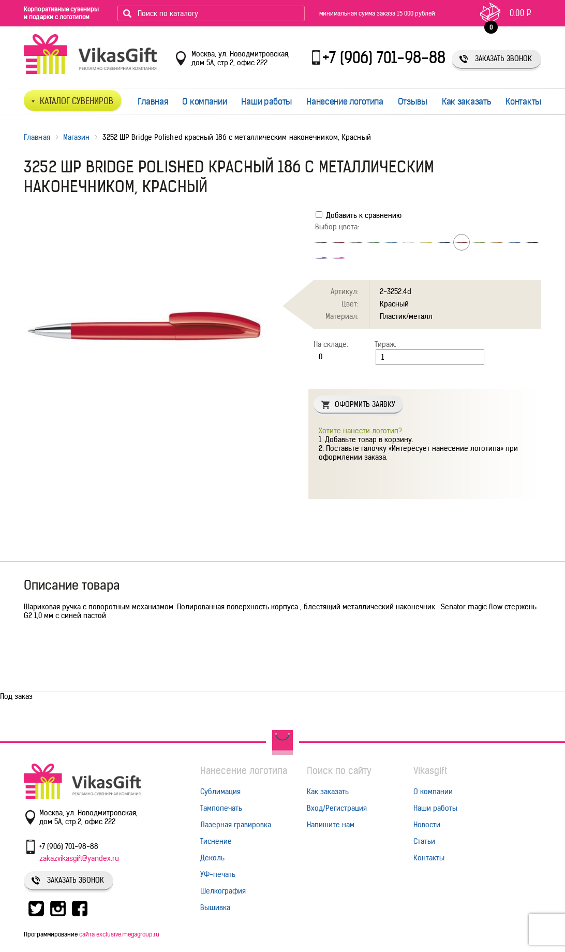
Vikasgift (430, 771)
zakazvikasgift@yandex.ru (79, 858)
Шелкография (223, 891)
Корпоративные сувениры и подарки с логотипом (61, 13)
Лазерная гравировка (235, 824)
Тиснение (216, 841)
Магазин (76, 137)
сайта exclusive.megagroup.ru (119, 934)
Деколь (212, 857)
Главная (153, 101)
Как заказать (466, 101)
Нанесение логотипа (344, 101)
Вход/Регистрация (337, 808)
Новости (426, 824)
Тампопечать (221, 808)
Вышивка (215, 907)
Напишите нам (330, 824)
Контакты (523, 101)
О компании (204, 101)
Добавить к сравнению (359, 215)
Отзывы (412, 101)
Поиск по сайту (339, 771)
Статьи (424, 841)
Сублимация (220, 791)
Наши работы (266, 101)
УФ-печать (217, 874)
